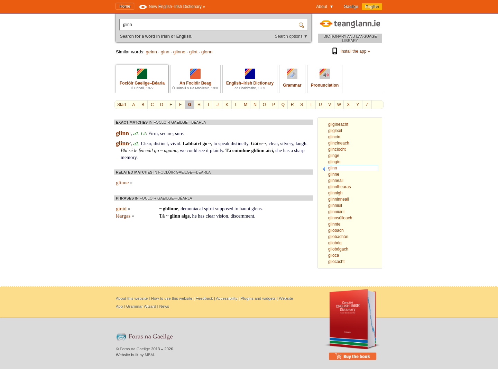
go (204, 143)
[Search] (302, 24)
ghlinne (170, 208)
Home (124, 6)
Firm (153, 133)
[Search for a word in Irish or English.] (209, 24)
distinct (161, 143)
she (278, 150)
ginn (165, 51)
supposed (224, 208)
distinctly (239, 143)
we (182, 150)
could (192, 150)
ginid (123, 208)
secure (166, 133)
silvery (286, 143)
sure (179, 133)
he (194, 216)
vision (222, 216)
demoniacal (192, 208)
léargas (125, 216)
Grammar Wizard (141, 306)
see (202, 150)
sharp (299, 150)
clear (273, 143)
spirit (209, 208)
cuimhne (241, 150)
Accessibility (226, 298)
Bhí (124, 150)
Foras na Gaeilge (135, 349)
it (207, 150)
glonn (206, 51)
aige (185, 216)
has (286, 150)
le (135, 150)
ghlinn (258, 150)
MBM (149, 355)
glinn (175, 216)
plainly (216, 150)
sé (131, 150)
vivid (175, 143)
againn (170, 150)
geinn (151, 51)
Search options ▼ (291, 36)
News (164, 306)
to (215, 143)
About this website (132, 298)
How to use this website (172, 298)
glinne (179, 51)
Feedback (204, 298)
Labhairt (192, 143)
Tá (228, 150)
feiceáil (146, 150)
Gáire (256, 143)
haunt (244, 208)
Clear (146, 143)
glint (193, 51)
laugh (301, 143)
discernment (242, 216)
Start (121, 104)
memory (129, 157)
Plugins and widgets (258, 298)
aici (269, 150)
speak (224, 143)
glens (256, 208)
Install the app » (350, 51)
